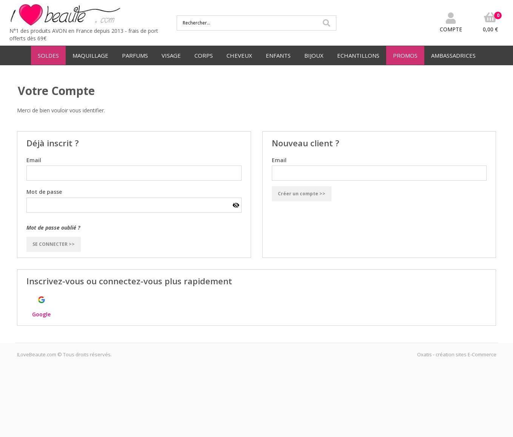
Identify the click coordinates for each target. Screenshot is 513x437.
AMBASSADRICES (453, 55)
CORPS (203, 55)
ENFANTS (278, 55)
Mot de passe (44, 191)
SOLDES (48, 55)
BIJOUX (314, 55)
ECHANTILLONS (358, 55)
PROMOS (405, 55)
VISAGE (171, 55)
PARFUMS (135, 55)
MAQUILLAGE (90, 55)
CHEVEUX (239, 55)
